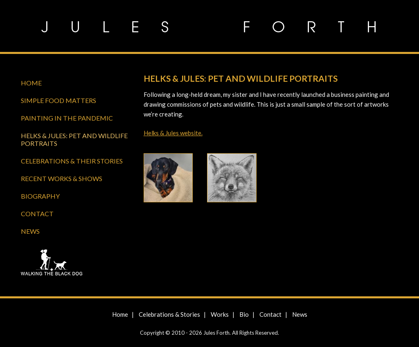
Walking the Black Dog (75, 263)
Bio (244, 314)
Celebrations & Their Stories (72, 161)
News (30, 231)
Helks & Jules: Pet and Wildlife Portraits (74, 139)
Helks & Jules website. (173, 133)
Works (220, 314)
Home (31, 83)
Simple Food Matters (58, 100)
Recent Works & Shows (61, 178)
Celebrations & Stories (169, 314)
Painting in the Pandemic (67, 118)
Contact (37, 213)
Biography (40, 196)
